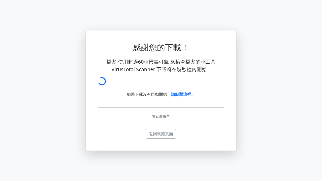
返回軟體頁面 (161, 134)
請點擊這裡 (181, 94)
